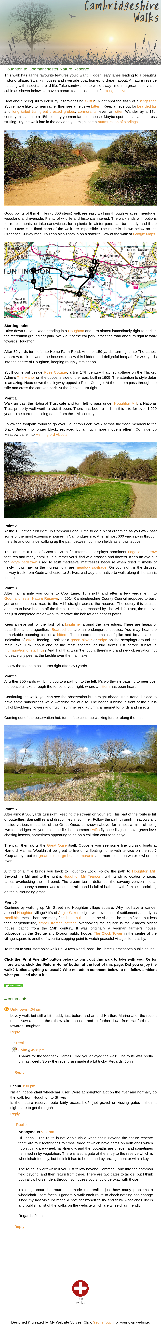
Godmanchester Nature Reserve (31, 598)
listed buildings (78, 918)
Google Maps (144, 234)
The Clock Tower (108, 933)
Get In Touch (103, 1322)
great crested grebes (57, 111)
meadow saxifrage (91, 567)
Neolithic (11, 918)
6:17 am (47, 1132)
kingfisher (148, 101)
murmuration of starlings (118, 122)
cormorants (87, 111)
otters (30, 640)
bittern (96, 106)
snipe (102, 640)
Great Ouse (57, 845)
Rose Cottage (55, 372)
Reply (15, 1032)
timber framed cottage (58, 923)
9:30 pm (28, 1086)
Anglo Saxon (68, 913)
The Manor (26, 377)
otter (118, 111)
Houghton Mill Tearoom (82, 876)
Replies (22, 1043)
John (22, 1050)
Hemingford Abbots (51, 434)
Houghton (76, 331)
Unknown (18, 1009)
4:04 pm (34, 1009)
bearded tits (147, 106)
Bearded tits (62, 629)
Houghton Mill (116, 91)
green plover (81, 640)
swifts (89, 101)
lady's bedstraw (23, 562)
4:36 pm (37, 1050)
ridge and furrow (142, 552)
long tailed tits (24, 111)
